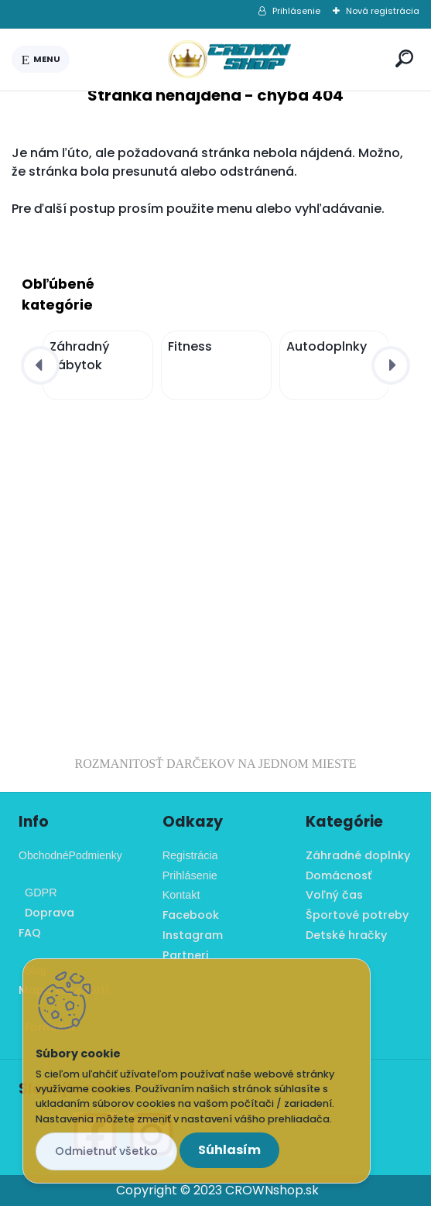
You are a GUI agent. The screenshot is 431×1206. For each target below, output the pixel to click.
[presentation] (40, 365)
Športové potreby (357, 915)
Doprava (46, 912)
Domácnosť (338, 875)
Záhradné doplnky (358, 855)
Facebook (190, 915)
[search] (404, 58)
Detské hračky (346, 935)
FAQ (30, 932)
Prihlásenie (296, 11)
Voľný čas (334, 895)
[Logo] (230, 59)
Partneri (185, 955)
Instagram (192, 935)
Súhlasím (229, 1150)
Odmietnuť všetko (106, 1151)
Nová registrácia (382, 11)
